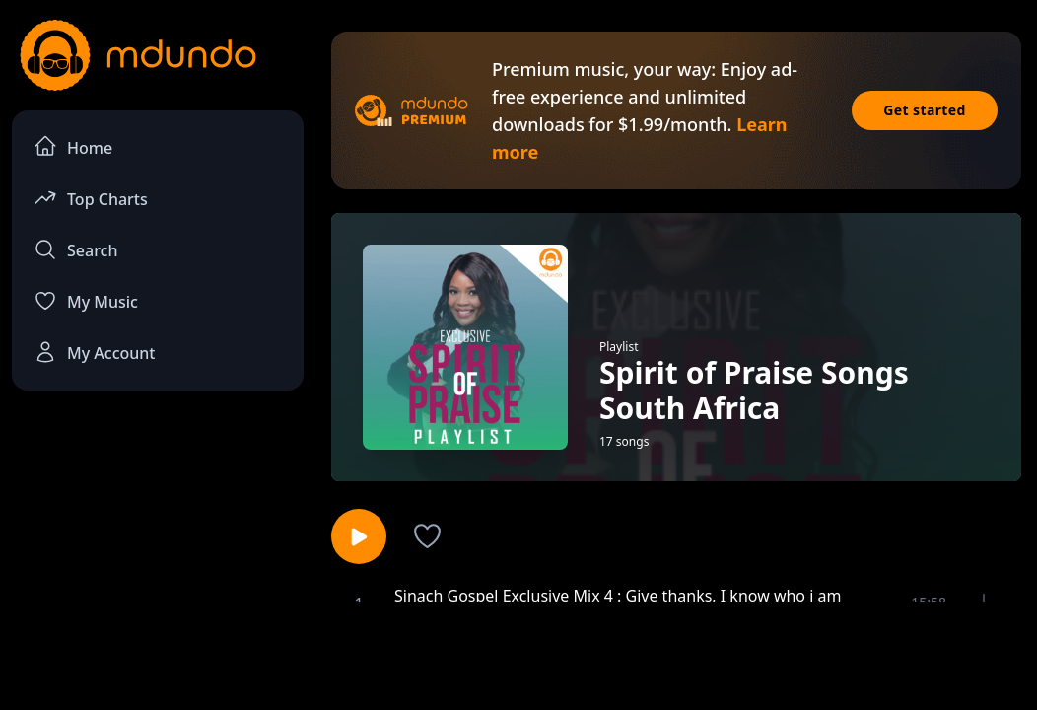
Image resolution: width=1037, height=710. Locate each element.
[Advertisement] (518, 653)
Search (75, 249)
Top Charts (91, 197)
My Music (86, 301)
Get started (924, 110)
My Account (94, 352)
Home (73, 146)
